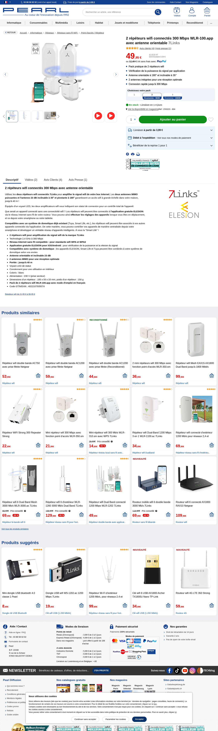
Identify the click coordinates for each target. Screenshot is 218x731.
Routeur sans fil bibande (143, 522)
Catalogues (208, 2)
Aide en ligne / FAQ (17, 632)
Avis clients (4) (53, 179)
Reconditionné (195, 22)
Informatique (14, 22)
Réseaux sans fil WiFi (67, 33)
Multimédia (61, 22)
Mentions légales (14, 698)
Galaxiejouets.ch (174, 688)
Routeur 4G (181, 613)
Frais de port (81, 2)
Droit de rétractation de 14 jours (180, 632)
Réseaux (49, 33)
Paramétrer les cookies (116, 719)
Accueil (23, 33)
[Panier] (207, 12)
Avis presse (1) (78, 179)
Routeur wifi (181, 522)
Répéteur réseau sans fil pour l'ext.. (62, 522)
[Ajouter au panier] (173, 119)
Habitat (99, 22)
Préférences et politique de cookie (21, 702)
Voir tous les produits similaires (15, 529)
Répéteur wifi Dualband (143, 452)
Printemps (172, 22)
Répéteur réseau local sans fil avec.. (106, 452)
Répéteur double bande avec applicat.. (107, 522)
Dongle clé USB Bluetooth (14, 613)
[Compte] (192, 12)
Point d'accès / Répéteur (92, 33)
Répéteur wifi (8, 383)
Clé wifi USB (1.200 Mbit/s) (58, 613)
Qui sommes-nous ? (15, 686)
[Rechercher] (158, 12)
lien (155, 704)
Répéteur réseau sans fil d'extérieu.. (193, 452)
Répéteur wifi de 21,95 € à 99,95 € (20, 294)
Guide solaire (12, 714)
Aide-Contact (175, 2)
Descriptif (12, 179)
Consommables (38, 22)
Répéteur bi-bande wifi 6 (13, 522)
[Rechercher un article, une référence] (122, 12)
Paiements (122, 632)
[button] (142, 109)
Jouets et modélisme (126, 22)
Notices (10, 710)
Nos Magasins (192, 2)
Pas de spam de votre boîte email (181, 639)
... (211, 22)
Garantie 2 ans (172, 636)
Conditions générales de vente (20, 694)
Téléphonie (154, 22)
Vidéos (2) (31, 179)
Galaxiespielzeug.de (176, 684)
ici (176, 712)
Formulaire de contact (18, 641)
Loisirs (80, 22)
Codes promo (13, 706)
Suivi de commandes (156, 2)
